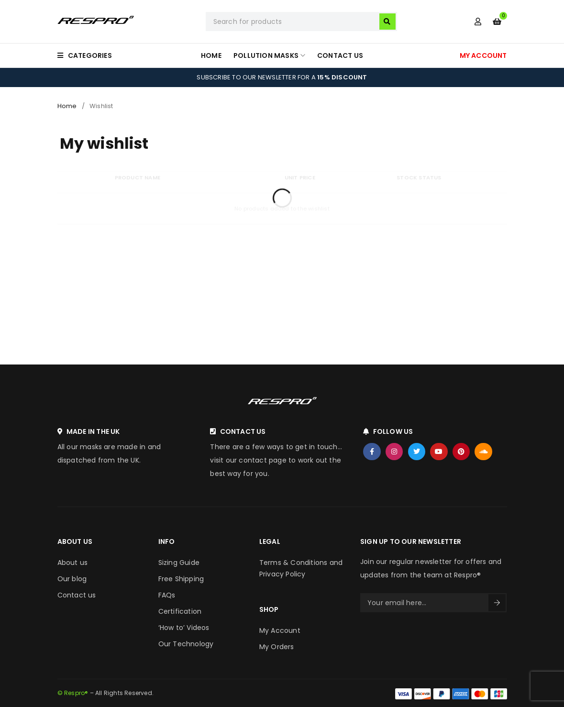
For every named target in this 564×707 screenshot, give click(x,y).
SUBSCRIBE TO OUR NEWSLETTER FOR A (282, 77)
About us (72, 562)
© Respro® (72, 693)
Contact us (76, 595)
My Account (279, 630)
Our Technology (186, 644)
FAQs (167, 595)
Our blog (72, 579)
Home (67, 105)
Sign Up (497, 603)
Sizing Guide (178, 562)
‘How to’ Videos (184, 627)
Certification (180, 611)
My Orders (276, 647)
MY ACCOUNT (483, 55)
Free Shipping (181, 579)
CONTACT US (243, 431)
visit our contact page (248, 460)
